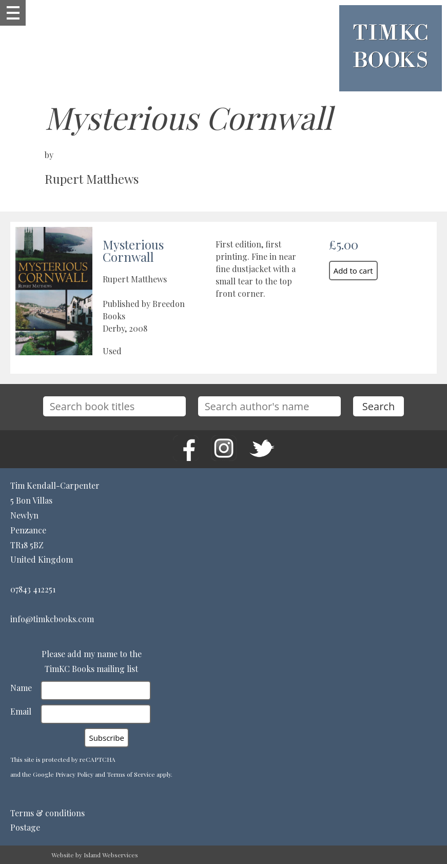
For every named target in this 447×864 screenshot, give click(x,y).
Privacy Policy (74, 774)
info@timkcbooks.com (52, 618)
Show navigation (13, 13)
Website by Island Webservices (94, 855)
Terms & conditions (47, 813)
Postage (25, 827)
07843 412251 (32, 589)
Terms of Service (131, 774)
